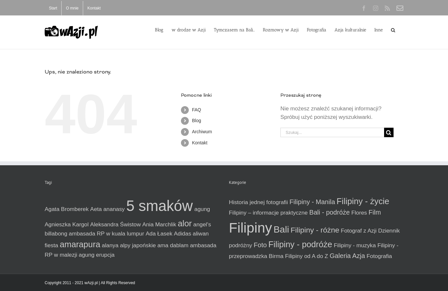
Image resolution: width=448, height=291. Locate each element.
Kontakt (199, 142)
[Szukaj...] (332, 132)
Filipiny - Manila (312, 201)
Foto (260, 245)
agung (202, 209)
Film (374, 212)
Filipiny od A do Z (306, 256)
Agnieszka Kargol (67, 224)
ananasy (114, 209)
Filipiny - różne (315, 230)
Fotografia (379, 256)
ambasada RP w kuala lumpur (106, 233)
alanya (110, 245)
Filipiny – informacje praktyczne (268, 212)
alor (185, 223)
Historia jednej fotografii (258, 202)
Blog (196, 120)
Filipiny (250, 227)
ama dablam (172, 245)
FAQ (196, 109)
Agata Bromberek (67, 209)
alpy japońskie (138, 245)
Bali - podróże (329, 212)
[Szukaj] (389, 132)
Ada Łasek (159, 233)
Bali (281, 229)
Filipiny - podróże (300, 244)
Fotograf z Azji (359, 230)
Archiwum (202, 131)
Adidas (182, 233)
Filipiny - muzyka (355, 245)
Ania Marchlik (159, 224)
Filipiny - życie (362, 201)
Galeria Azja (347, 255)
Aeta (96, 209)
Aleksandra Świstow (115, 224)
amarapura (80, 244)
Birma (276, 256)
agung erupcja (97, 254)
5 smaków (159, 206)
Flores (359, 212)
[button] (393, 29)
